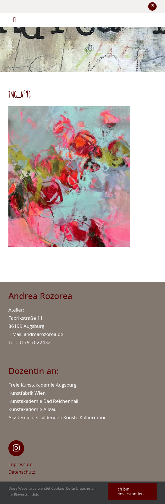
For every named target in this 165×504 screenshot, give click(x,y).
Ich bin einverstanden (130, 491)
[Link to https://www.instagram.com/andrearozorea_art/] (16, 448)
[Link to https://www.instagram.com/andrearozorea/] (152, 6)
